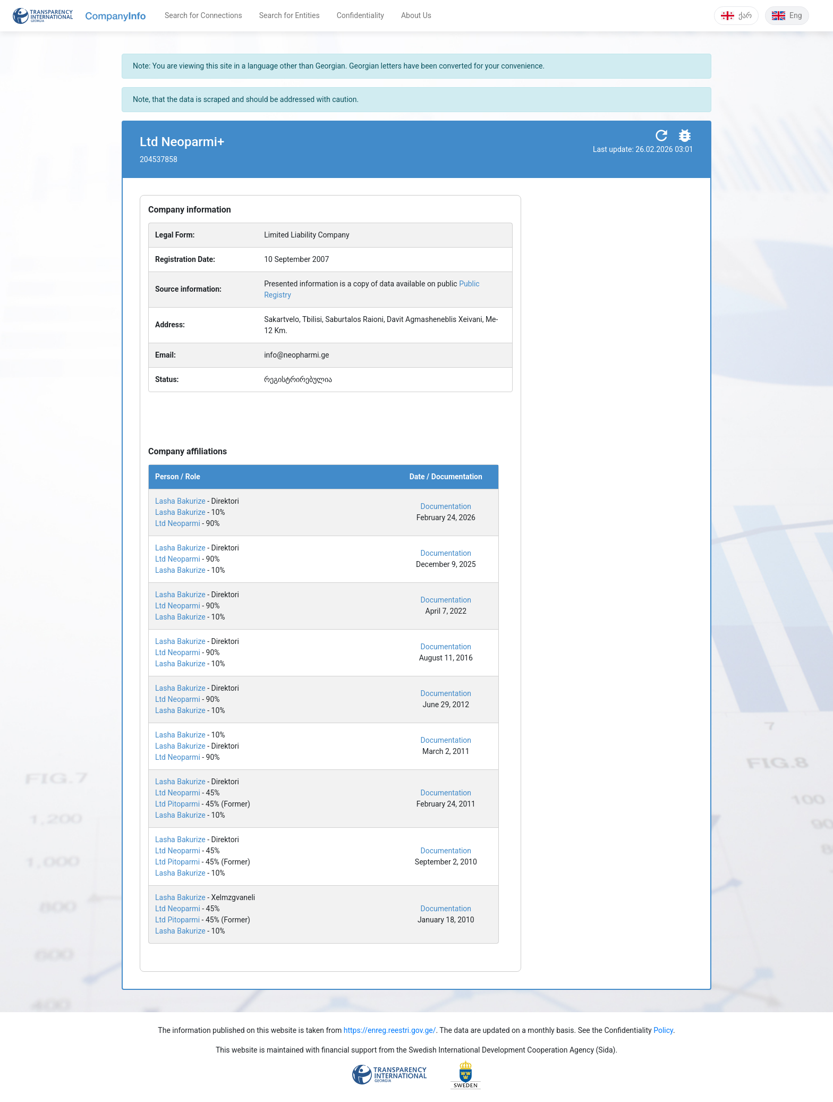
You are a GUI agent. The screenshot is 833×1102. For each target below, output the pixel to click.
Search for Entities (289, 15)
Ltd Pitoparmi (177, 804)
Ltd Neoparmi (177, 523)
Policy (663, 1030)
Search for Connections (203, 15)
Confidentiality (360, 15)
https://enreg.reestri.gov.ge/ (390, 1030)
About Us (416, 15)
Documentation (446, 506)
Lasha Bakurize (180, 501)
